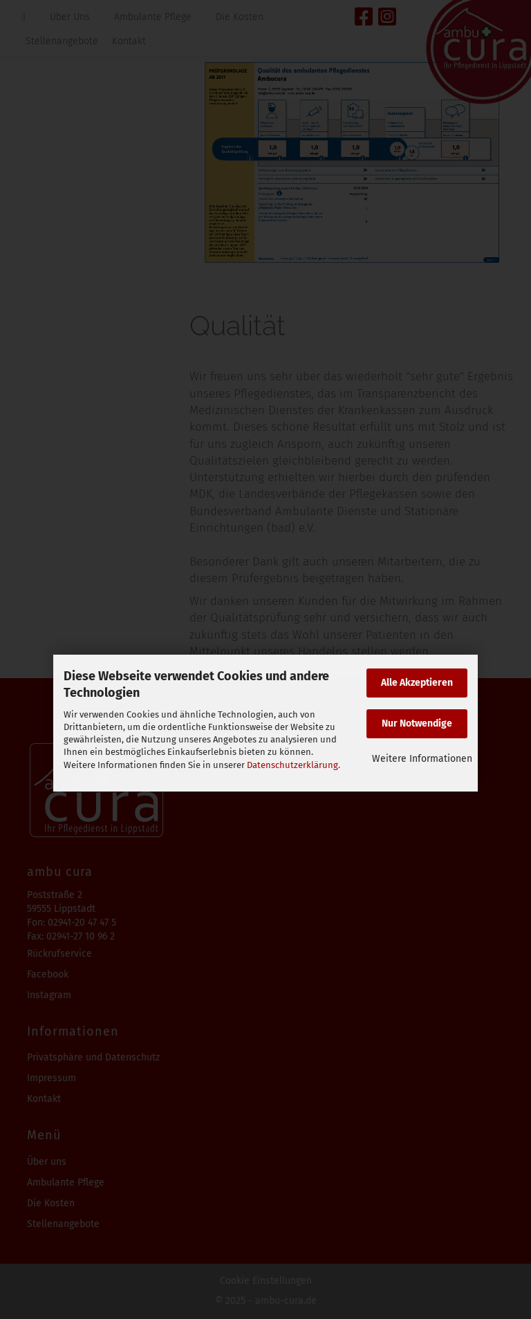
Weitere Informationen (422, 759)
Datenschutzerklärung (292, 765)
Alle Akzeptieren (417, 683)
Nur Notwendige (417, 723)
